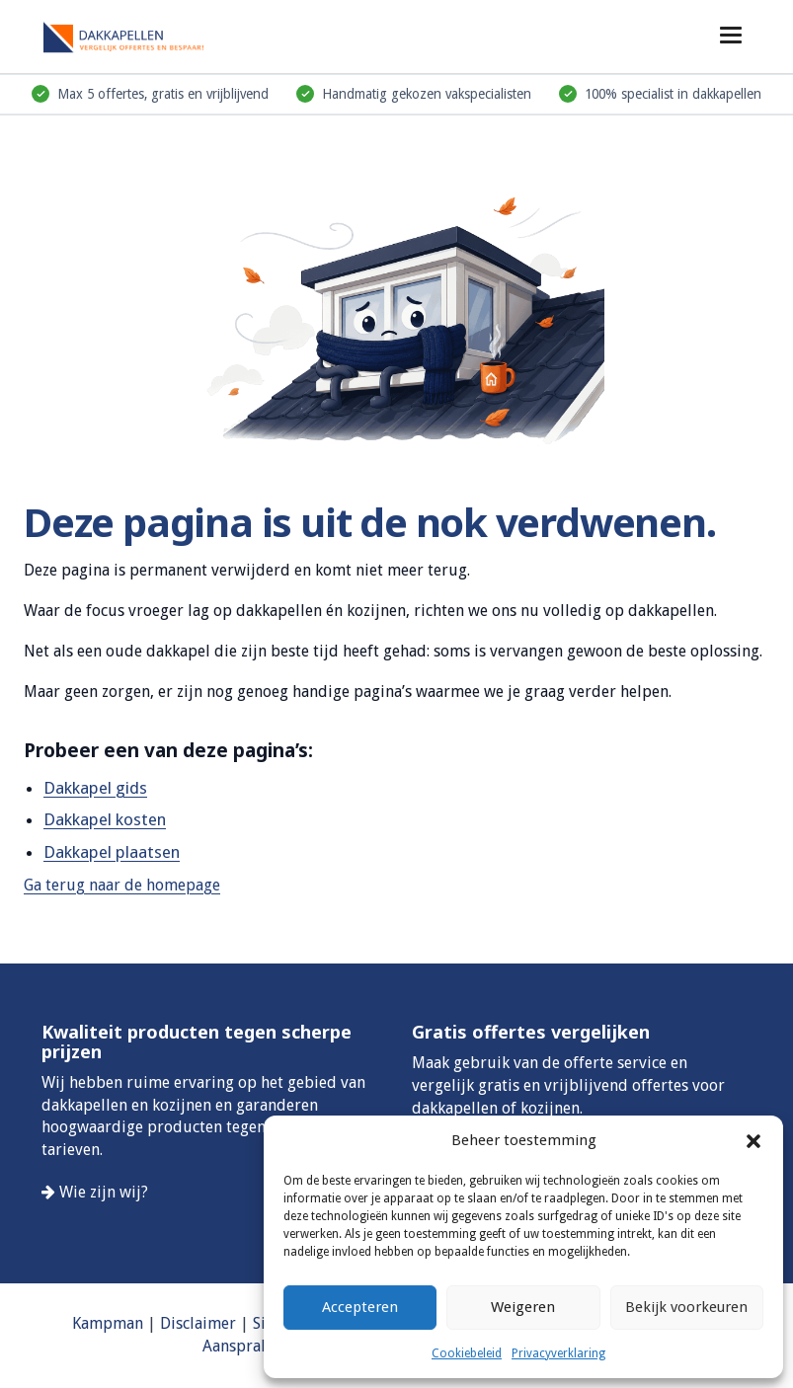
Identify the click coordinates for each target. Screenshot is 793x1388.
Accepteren (360, 1307)
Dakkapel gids (95, 788)
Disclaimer (198, 1323)
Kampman (107, 1323)
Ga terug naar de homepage (122, 885)
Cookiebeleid (467, 1353)
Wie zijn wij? (103, 1192)
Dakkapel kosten (104, 819)
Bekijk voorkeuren (686, 1307)
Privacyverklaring (558, 1353)
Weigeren (523, 1307)
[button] (753, 1141)
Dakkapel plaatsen (111, 852)
